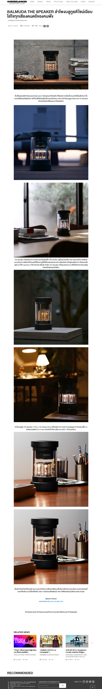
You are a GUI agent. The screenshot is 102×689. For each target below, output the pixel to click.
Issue (48, 1)
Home (32, 1)
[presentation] (10, 643)
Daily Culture (72, 1)
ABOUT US (78, 682)
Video (83, 1)
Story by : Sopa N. (13, 26)
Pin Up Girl (58, 1)
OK (63, 685)
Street (40, 1)
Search (92, 1)
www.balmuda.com (46, 601)
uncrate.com (58, 601)
